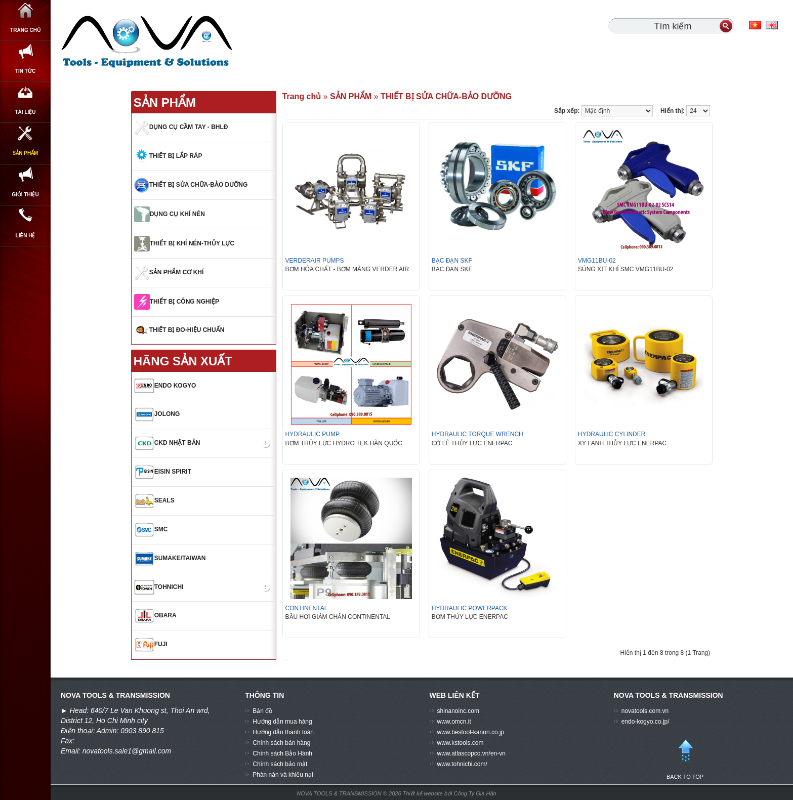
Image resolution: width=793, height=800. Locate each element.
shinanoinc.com (458, 710)
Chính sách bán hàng (281, 742)
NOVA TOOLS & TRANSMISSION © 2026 (349, 793)
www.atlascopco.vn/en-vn (471, 753)
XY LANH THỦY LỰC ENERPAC (622, 443)
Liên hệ (25, 300)
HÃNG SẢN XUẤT (183, 361)
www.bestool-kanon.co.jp (471, 732)
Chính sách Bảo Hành (282, 753)
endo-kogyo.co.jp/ (645, 721)
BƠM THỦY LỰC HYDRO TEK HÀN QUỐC (343, 443)
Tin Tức (25, 80)
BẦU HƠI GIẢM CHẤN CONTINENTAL (337, 616)
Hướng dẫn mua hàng (282, 721)
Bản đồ (262, 710)
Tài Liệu (25, 135)
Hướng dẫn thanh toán (283, 732)
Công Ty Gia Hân (475, 793)
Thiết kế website (423, 793)
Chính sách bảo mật (280, 764)
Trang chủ (25, 25)
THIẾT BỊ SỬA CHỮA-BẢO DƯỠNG (446, 96)
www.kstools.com (460, 742)
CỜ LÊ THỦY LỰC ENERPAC (472, 443)
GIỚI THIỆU (25, 245)
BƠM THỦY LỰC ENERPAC (470, 616)
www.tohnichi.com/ (462, 764)
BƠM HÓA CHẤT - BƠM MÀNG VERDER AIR (347, 269)
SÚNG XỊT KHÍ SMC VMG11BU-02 (626, 269)
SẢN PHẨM (25, 190)
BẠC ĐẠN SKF (452, 269)
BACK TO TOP (685, 755)
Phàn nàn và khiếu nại (283, 774)
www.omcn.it (454, 721)
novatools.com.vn (645, 710)
